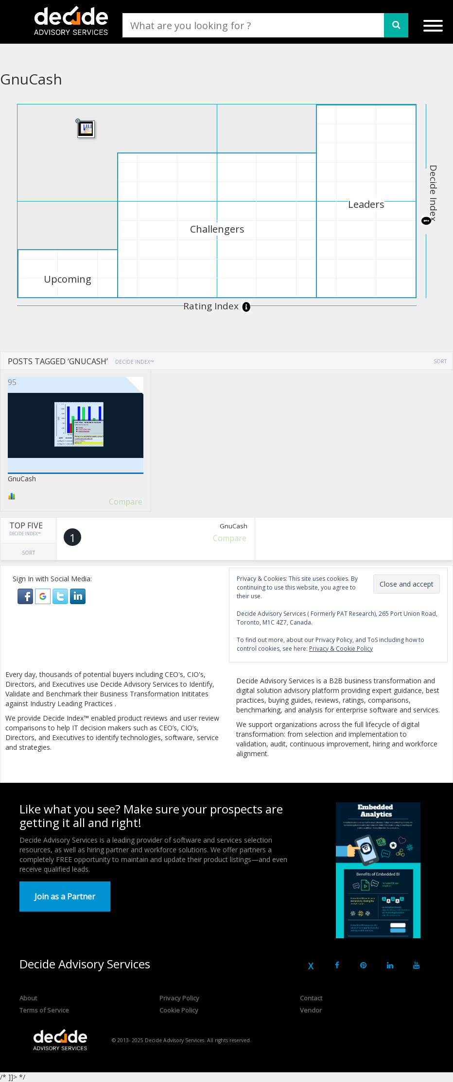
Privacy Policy (179, 998)
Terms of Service (44, 1010)
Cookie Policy (178, 1010)
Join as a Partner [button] (65, 896)
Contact (311, 998)
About (28, 998)
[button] (26, 595)
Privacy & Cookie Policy (341, 648)
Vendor (311, 1010)
